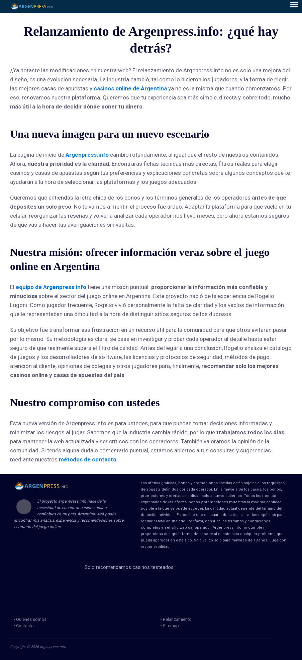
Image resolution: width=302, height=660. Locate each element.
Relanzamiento (177, 619)
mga (174, 584)
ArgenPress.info (32, 6)
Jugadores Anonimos (103, 599)
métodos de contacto (87, 459)
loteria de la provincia (140, 584)
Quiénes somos (31, 619)
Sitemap (171, 625)
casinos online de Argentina (130, 88)
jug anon (143, 599)
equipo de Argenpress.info (51, 287)
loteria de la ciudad (100, 584)
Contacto (25, 625)
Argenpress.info (87, 154)
